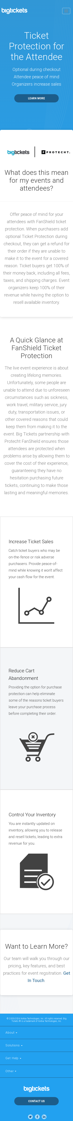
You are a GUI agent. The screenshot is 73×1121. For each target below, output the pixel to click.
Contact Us (36, 1101)
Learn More (36, 98)
